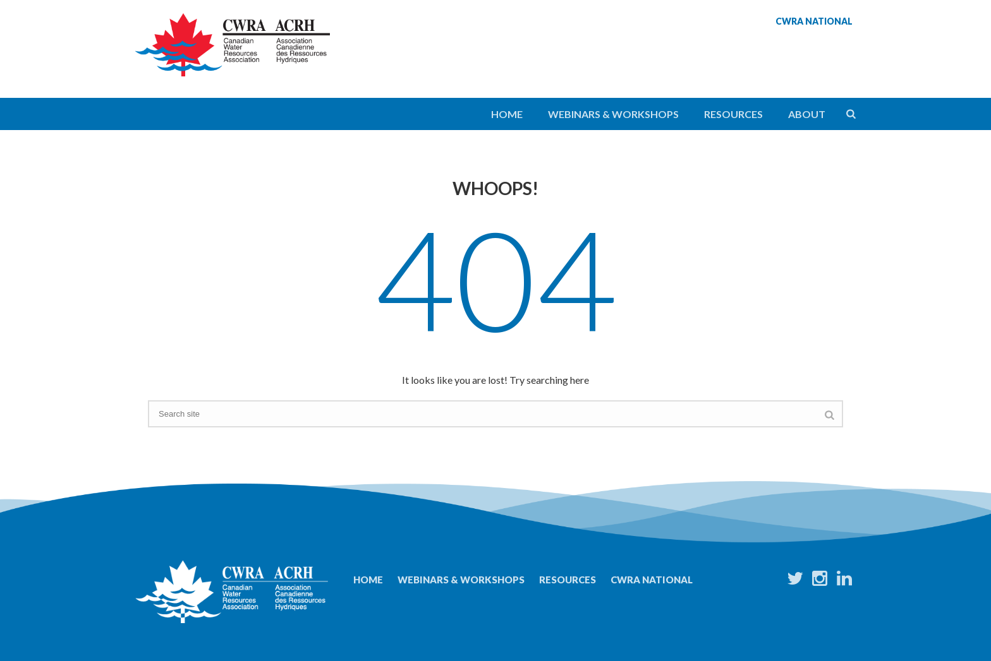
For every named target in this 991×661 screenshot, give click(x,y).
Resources (733, 114)
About (806, 114)
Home (507, 114)
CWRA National (652, 579)
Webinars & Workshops (613, 114)
